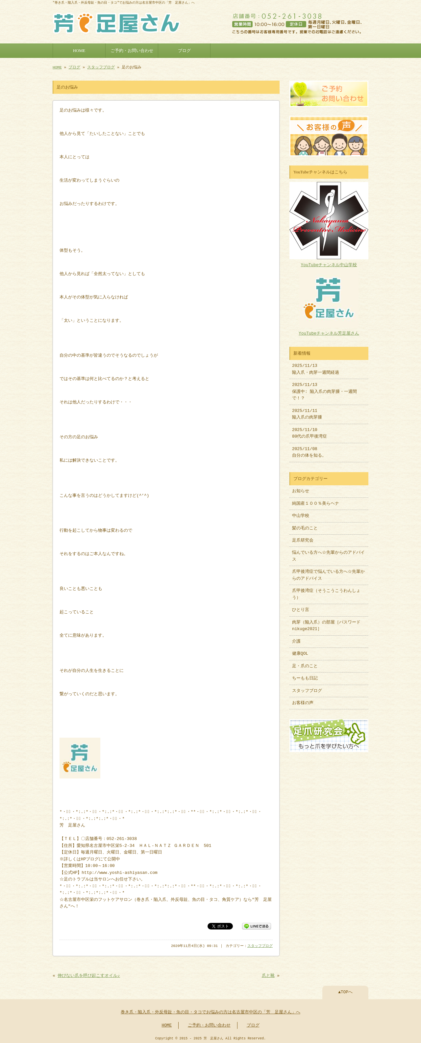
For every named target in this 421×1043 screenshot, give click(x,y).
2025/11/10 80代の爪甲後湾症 (309, 430)
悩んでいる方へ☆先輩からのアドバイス (328, 553)
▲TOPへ (345, 991)
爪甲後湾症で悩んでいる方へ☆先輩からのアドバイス (328, 572)
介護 (296, 638)
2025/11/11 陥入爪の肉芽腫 (307, 411)
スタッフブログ (101, 66)
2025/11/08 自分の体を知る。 (309, 449)
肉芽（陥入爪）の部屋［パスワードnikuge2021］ (326, 622)
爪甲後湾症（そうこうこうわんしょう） (326, 591)
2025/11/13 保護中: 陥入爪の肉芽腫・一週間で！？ (324, 388)
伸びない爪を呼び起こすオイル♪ (88, 975)
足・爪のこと (305, 663)
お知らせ (300, 488)
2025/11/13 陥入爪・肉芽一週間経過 (315, 366)
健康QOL (300, 650)
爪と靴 (268, 975)
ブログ (184, 50)
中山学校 (302, 513)
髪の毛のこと (305, 525)
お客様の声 (302, 700)
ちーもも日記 (305, 675)
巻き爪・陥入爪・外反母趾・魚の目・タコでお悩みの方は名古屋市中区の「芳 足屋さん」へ (210, 1011)
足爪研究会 (302, 537)
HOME (79, 50)
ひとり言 (300, 607)
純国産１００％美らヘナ (315, 500)
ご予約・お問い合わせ (132, 50)
